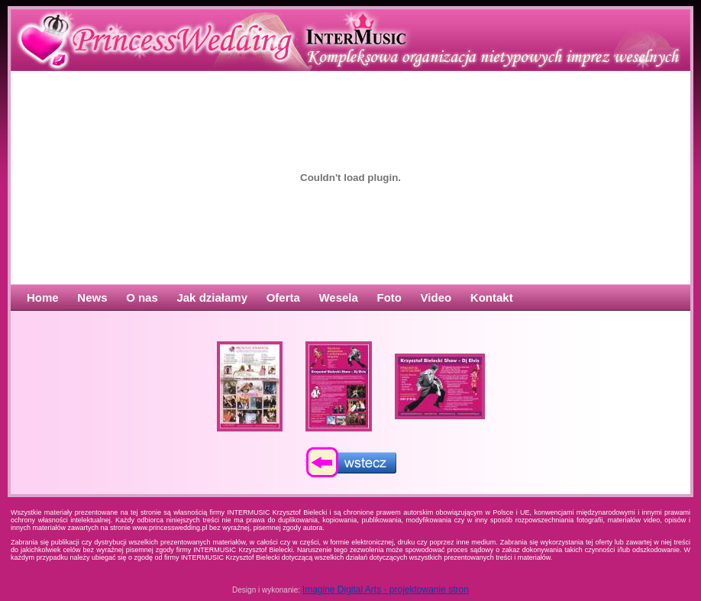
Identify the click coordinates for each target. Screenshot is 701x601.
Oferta (283, 297)
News (92, 297)
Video (436, 297)
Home (43, 297)
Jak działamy (211, 297)
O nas (142, 297)
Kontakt (491, 297)
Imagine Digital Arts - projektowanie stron (385, 589)
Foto (389, 297)
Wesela (337, 297)
